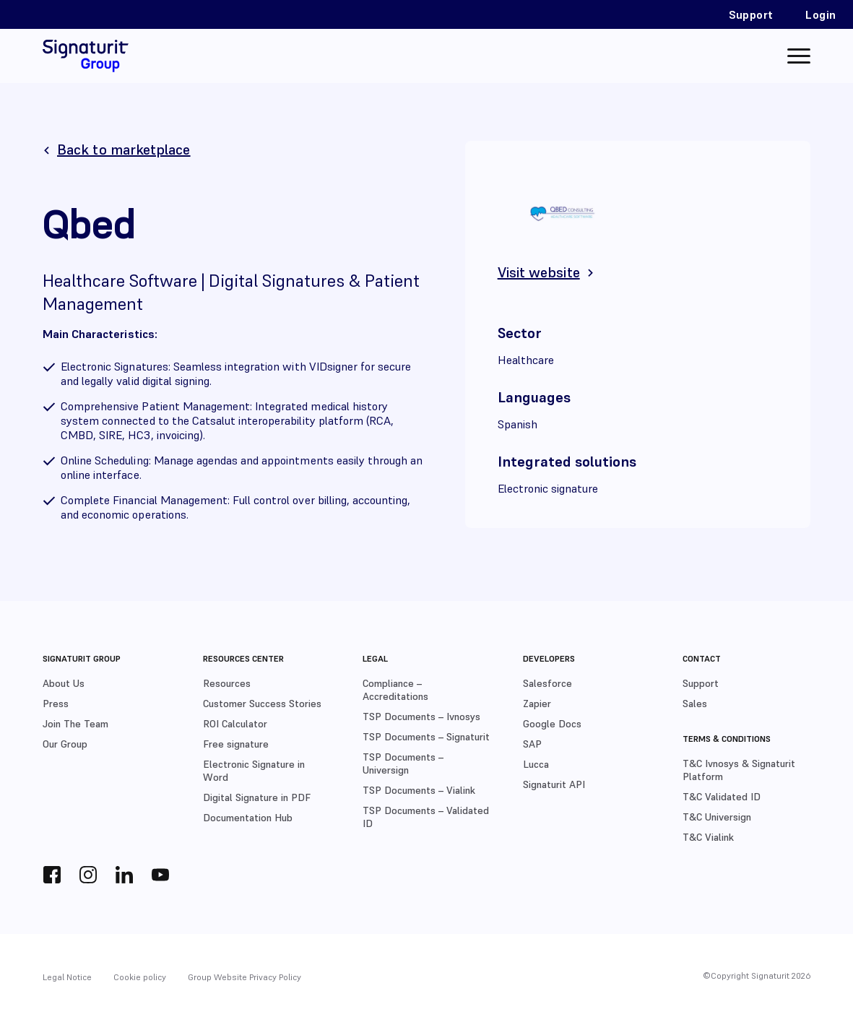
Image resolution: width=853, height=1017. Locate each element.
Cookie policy (139, 976)
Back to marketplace (124, 149)
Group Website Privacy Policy (244, 976)
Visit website (539, 272)
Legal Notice (67, 976)
